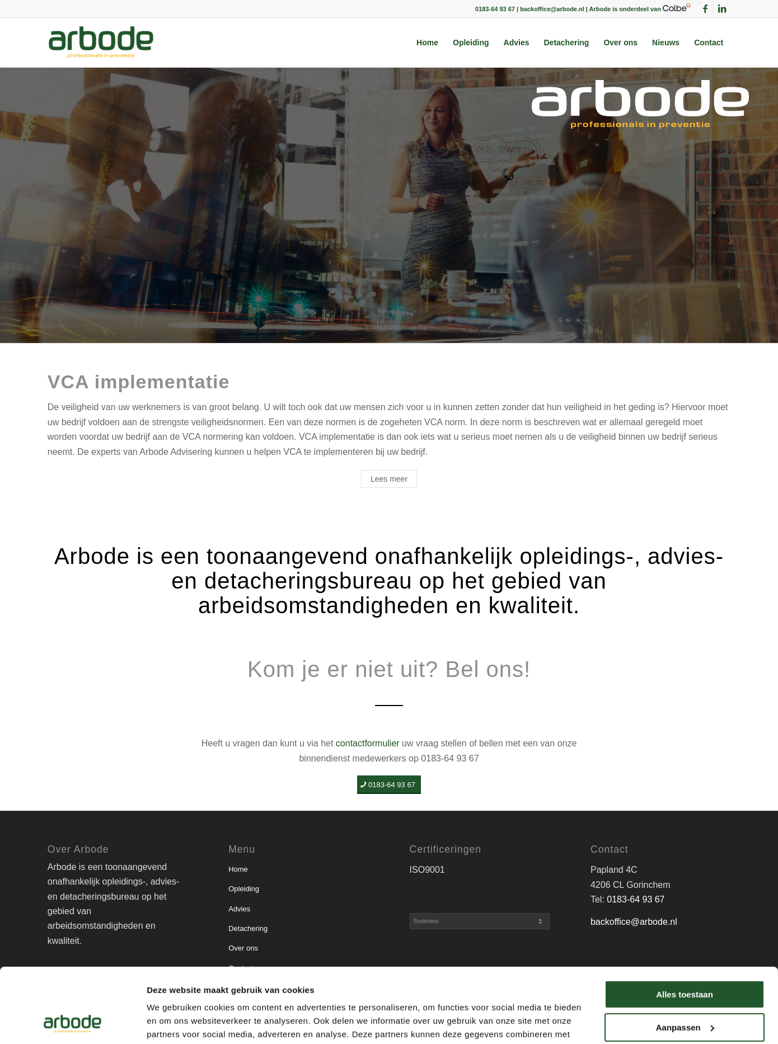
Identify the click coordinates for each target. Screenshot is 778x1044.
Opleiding (243, 889)
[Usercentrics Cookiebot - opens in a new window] (72, 1022)
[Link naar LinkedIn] (722, 8)
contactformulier (368, 743)
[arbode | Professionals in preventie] (101, 42)
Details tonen (173, 1022)
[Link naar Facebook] (705, 8)
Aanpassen (685, 957)
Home (238, 869)
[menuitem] (427, 42)
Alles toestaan (684, 924)
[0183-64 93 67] (389, 784)
